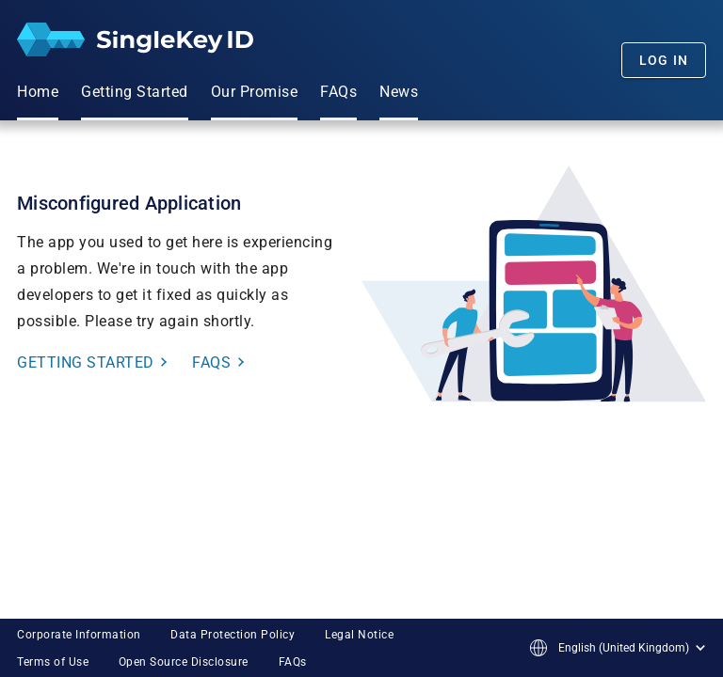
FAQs (293, 662)
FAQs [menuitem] (338, 92)
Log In (664, 60)
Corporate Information (79, 634)
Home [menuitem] (37, 92)
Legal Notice (359, 634)
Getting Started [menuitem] (134, 92)
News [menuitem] (398, 92)
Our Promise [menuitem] (254, 92)
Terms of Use (52, 662)
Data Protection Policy (232, 634)
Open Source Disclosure (184, 662)
